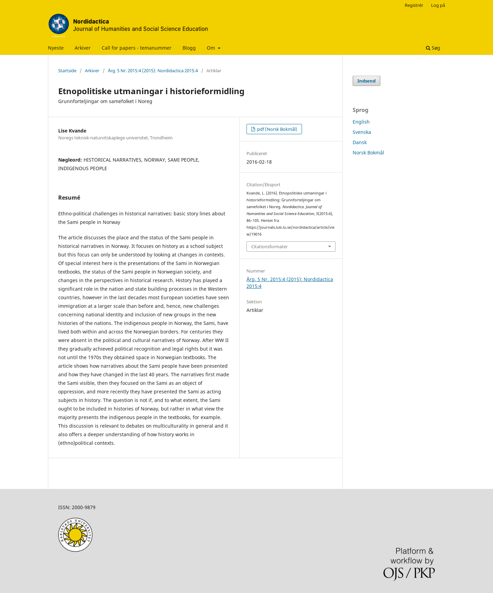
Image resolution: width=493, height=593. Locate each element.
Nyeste (56, 48)
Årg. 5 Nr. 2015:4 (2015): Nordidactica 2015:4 (153, 70)
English (361, 121)
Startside (67, 70)
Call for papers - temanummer (137, 48)
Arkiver (83, 48)
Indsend (366, 81)
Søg (433, 48)
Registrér (414, 5)
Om (211, 48)
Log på (438, 5)
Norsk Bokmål (368, 152)
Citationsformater (269, 246)
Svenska (362, 132)
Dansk (360, 142)
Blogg (189, 48)
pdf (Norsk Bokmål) (276, 129)
